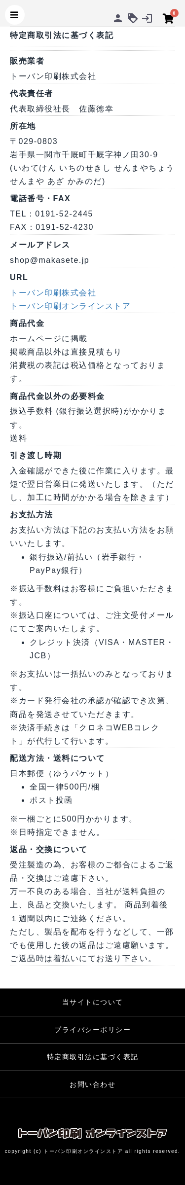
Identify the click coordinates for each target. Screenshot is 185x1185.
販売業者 (27, 61)
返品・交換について (49, 849)
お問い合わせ (92, 1084)
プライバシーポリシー (92, 1030)
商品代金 (27, 323)
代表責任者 (31, 93)
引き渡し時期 (36, 455)
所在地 (23, 126)
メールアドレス (40, 245)
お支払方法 (31, 514)
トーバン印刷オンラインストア (70, 306)
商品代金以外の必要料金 (57, 396)
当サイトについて (92, 1002)
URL (19, 277)
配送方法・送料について (57, 758)
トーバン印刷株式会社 (53, 292)
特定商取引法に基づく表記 (93, 1057)
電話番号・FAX (40, 198)
